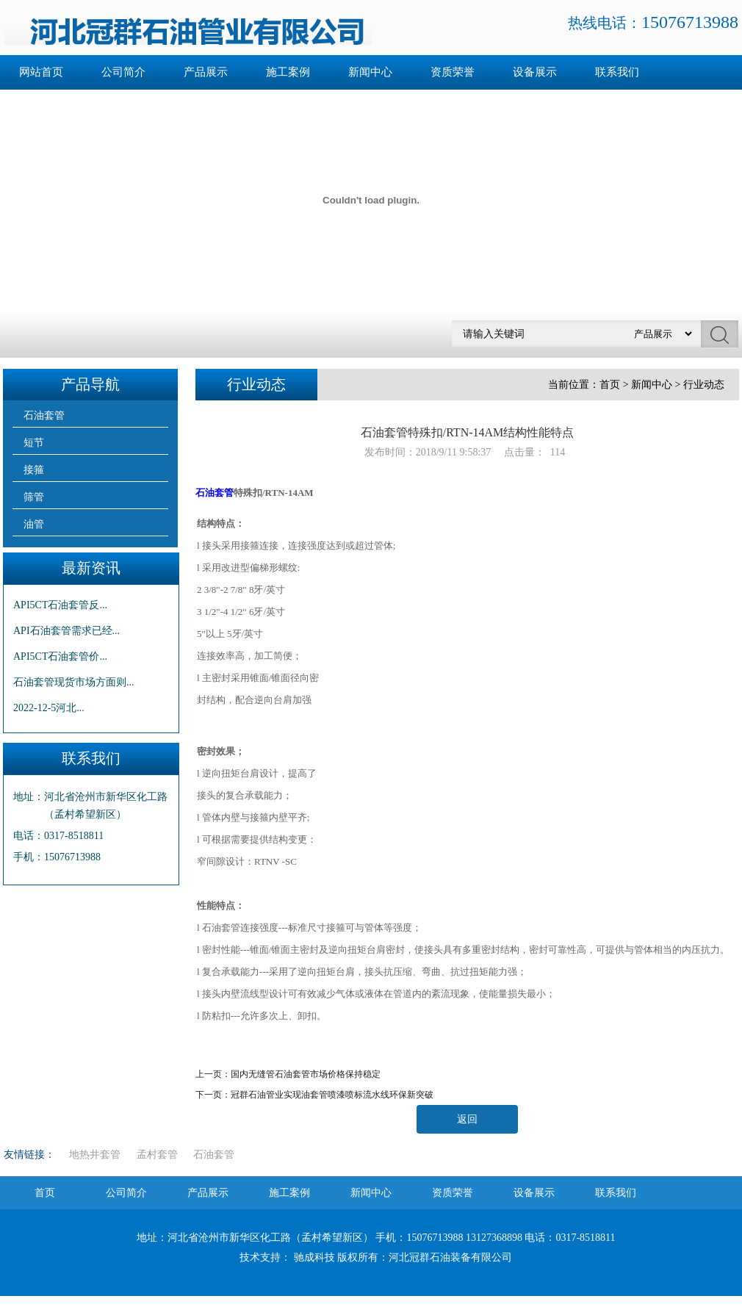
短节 (34, 442)
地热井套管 (94, 1154)
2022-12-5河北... (48, 707)
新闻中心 (370, 72)
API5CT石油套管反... (60, 605)
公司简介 (123, 72)
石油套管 (44, 415)
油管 (34, 524)
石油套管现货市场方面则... (73, 682)
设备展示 (535, 72)
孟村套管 (157, 1154)
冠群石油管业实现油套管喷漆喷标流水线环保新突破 (332, 1095)
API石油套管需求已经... (66, 630)
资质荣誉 (453, 72)
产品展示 (206, 72)
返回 (467, 1119)
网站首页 (41, 72)
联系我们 (617, 72)
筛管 (34, 497)
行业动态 (703, 384)
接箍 (34, 469)
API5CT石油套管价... (60, 656)
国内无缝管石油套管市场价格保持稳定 (306, 1074)
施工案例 (288, 72)
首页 (609, 384)
